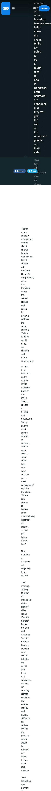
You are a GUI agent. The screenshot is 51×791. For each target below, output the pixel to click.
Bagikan (20, 171)
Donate (44, 8)
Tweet (33, 171)
